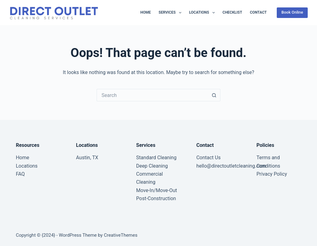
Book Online (292, 12)
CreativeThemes (120, 235)
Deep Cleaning (152, 166)
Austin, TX (87, 157)
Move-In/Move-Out (156, 190)
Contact (258, 12)
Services (171, 12)
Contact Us (208, 157)
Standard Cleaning (156, 157)
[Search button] (214, 95)
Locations (203, 12)
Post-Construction (156, 198)
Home (145, 12)
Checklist (232, 12)
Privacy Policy (271, 174)
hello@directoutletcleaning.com (231, 166)
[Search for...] (152, 95)
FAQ (20, 174)
